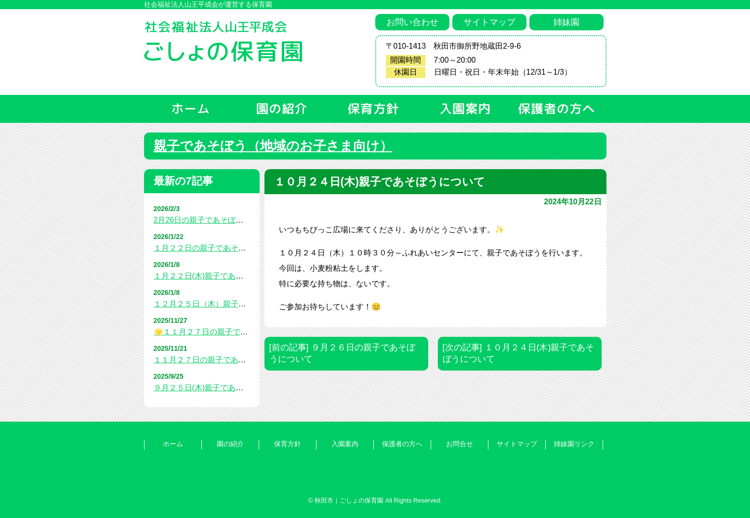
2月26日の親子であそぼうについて (214, 220)
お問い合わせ (412, 22)
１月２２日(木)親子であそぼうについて (222, 276)
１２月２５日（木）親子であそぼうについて (231, 304)
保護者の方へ (402, 444)
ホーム (173, 444)
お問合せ (459, 444)
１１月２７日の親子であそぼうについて (223, 360)
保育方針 (287, 444)
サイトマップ (489, 22)
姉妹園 (566, 22)
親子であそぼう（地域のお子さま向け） (273, 146)
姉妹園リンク (574, 444)
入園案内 (344, 444)
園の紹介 (230, 444)
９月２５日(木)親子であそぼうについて (222, 388)
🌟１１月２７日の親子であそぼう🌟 (217, 332)
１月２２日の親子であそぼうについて (219, 248)
